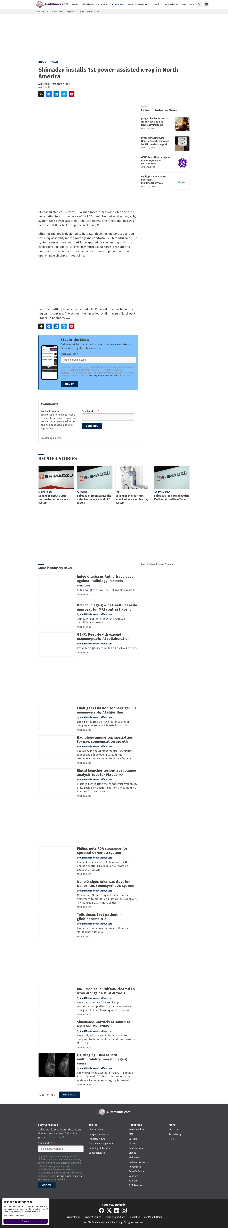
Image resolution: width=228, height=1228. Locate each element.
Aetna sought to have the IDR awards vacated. (106, 590)
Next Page (69, 1094)
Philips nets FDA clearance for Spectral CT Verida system (102, 850)
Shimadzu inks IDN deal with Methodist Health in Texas (171, 497)
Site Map (148, 1217)
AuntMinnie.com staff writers (54, 83)
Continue (92, 426)
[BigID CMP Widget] (25, 1212)
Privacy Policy (73, 1217)
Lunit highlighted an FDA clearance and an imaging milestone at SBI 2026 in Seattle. (103, 723)
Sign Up (69, 384)
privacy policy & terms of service (105, 376)
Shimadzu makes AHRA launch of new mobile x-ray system (131, 499)
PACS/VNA (82, 492)
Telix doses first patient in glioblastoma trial (99, 917)
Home (159, 1217)
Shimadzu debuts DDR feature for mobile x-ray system (53, 499)
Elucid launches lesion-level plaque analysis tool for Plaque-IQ (106, 772)
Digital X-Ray (45, 492)
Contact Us (134, 1217)
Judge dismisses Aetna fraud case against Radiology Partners (154, 121)
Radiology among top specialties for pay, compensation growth (105, 739)
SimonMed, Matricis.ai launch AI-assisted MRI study (104, 1024)
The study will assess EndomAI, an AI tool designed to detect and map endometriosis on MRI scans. (106, 1039)
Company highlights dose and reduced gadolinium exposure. (101, 620)
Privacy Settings (92, 1217)
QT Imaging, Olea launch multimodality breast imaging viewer (102, 1059)
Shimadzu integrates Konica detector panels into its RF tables (94, 499)
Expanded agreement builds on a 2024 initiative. (107, 648)
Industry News (48, 61)
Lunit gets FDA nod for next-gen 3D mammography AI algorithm (154, 180)
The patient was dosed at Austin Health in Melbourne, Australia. (103, 930)
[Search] (199, 4)
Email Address (69, 354)
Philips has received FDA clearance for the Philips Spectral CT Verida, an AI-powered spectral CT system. (103, 866)
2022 (118, 492)
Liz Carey (85, 585)
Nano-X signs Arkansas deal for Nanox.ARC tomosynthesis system (105, 884)
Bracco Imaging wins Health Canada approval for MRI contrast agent (155, 141)
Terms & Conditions (114, 1217)
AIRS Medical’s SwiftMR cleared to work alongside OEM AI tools (106, 991)
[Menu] (206, 4)
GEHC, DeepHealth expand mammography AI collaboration (156, 160)
